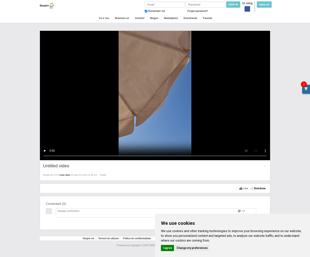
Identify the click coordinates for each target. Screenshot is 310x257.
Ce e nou (104, 18)
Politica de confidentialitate (137, 238)
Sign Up (264, 4)
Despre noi (88, 238)
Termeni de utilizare (108, 238)
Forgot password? (197, 10)
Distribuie (258, 188)
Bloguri (154, 18)
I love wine (64, 175)
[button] (265, 165)
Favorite (207, 18)
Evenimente (190, 18)
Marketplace (171, 18)
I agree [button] (167, 247)
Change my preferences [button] (192, 247)
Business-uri (122, 18)
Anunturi (139, 18)
